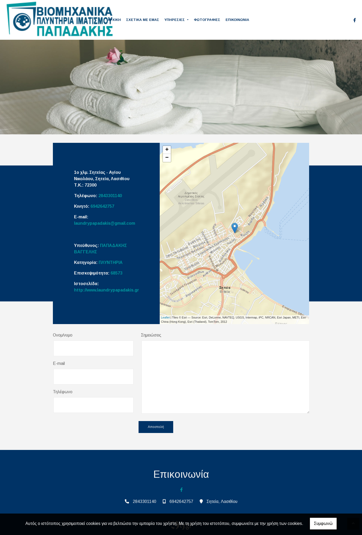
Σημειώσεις (151, 335)
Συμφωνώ (323, 523)
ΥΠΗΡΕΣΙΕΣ (175, 20)
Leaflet (165, 317)
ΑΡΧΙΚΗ (114, 20)
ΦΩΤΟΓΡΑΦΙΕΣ (207, 20)
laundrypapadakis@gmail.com (104, 223)
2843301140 (110, 195)
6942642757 (102, 206)
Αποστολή (156, 427)
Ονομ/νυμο (62, 335)
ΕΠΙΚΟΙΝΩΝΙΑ (237, 20)
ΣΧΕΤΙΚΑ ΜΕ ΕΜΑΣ (142, 20)
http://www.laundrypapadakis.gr (106, 290)
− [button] (167, 158)
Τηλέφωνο (62, 392)
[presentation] (93, 427)
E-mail (59, 363)
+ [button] (167, 150)
